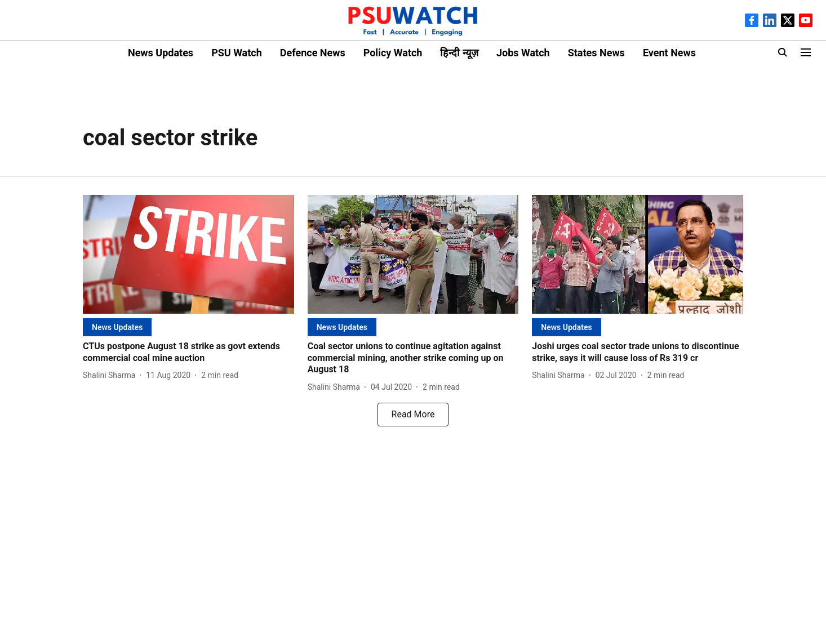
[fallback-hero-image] (188, 254)
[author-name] (111, 375)
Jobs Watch (523, 53)
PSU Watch (236, 53)
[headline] (188, 352)
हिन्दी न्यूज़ (459, 53)
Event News (669, 53)
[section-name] (117, 327)
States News (596, 53)
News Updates (160, 53)
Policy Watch (393, 53)
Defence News (312, 53)
